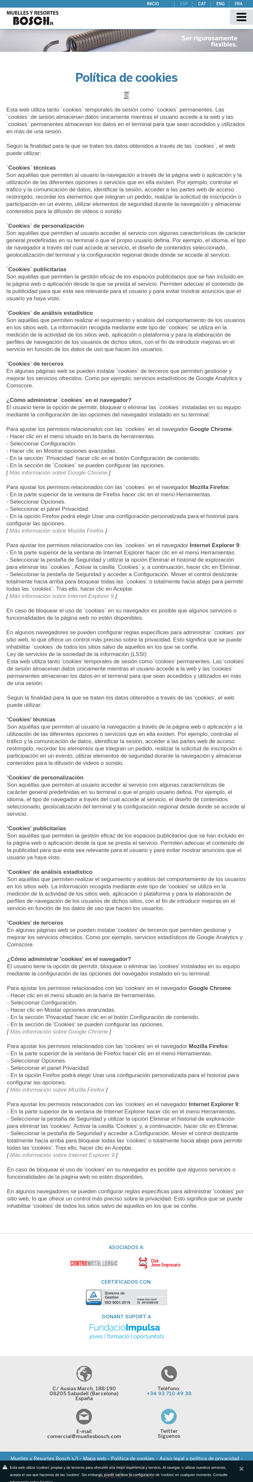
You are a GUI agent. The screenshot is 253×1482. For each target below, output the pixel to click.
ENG (220, 4)
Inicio (153, 4)
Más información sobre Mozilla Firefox (57, 531)
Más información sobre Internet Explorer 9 (62, 596)
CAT (202, 4)
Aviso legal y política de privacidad (199, 1458)
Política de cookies (133, 1458)
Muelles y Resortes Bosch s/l (44, 1458)
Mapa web (94, 1458)
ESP (184, 4)
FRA (238, 4)
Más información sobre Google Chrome (58, 473)
